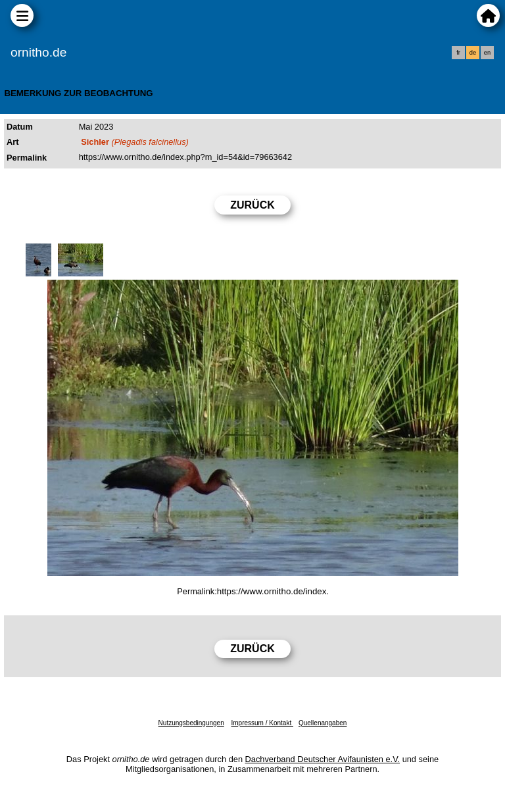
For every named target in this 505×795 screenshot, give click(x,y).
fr (458, 52)
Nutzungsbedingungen (191, 723)
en (487, 52)
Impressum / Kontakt (262, 723)
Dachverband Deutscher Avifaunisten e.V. (322, 759)
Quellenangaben (323, 723)
